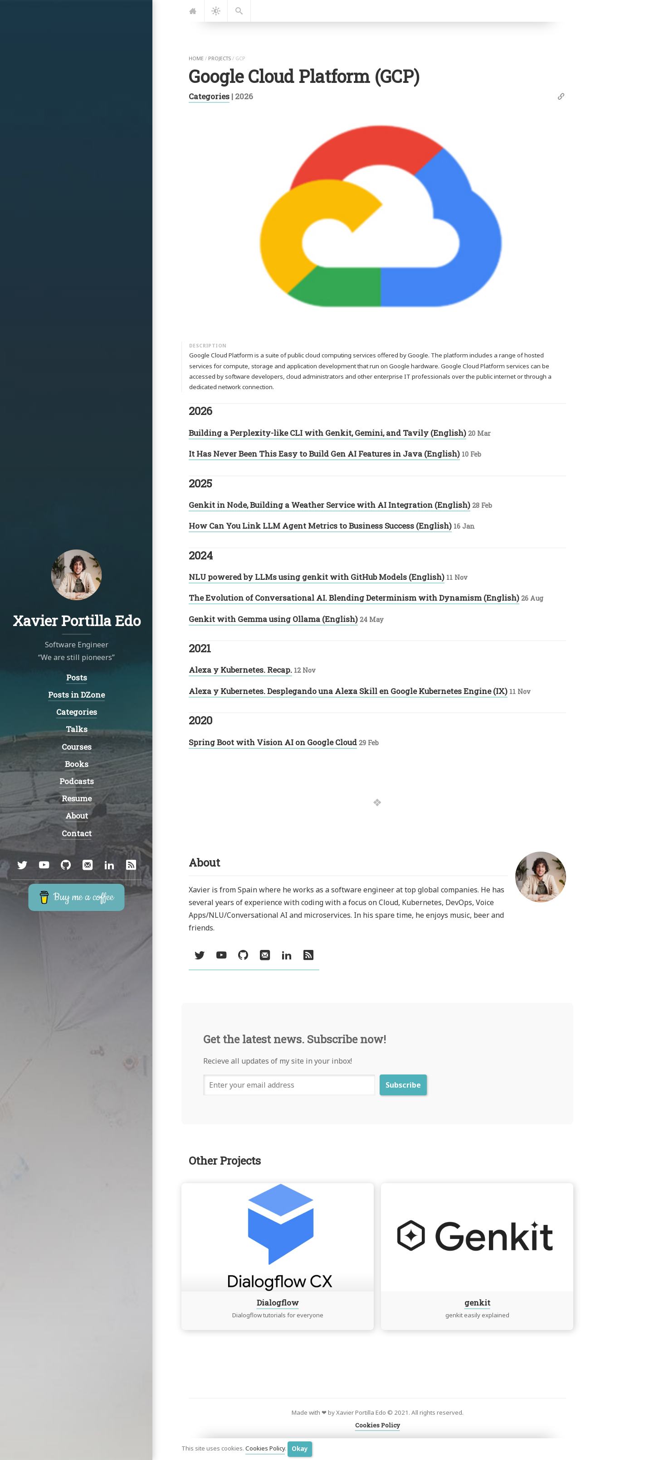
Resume (76, 798)
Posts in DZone (76, 694)
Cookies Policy (265, 1449)
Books (76, 763)
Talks (76, 729)
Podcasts (76, 781)
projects (219, 58)
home (196, 58)
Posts (76, 677)
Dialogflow (278, 1302)
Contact (76, 833)
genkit (477, 1302)
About (76, 815)
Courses (76, 746)
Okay (300, 1449)
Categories (209, 96)
